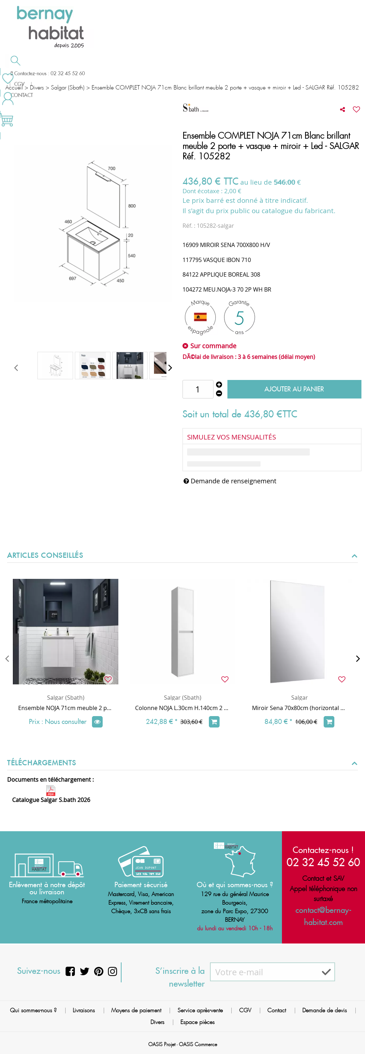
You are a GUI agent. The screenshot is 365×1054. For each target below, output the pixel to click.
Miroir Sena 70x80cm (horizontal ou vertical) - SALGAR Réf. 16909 (299, 708)
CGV (245, 1010)
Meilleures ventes (33, 87)
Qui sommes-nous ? (33, 1010)
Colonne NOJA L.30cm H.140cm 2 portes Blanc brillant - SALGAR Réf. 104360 (182, 708)
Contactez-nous (274, 72)
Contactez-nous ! (323, 849)
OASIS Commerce (198, 1044)
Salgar (299, 697)
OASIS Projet (161, 1044)
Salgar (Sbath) (65, 697)
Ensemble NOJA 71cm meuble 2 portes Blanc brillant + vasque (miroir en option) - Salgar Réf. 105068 (65, 708)
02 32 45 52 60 (323, 862)
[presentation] (16, 367)
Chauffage (93, 73)
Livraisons (84, 1010)
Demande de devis (206, 72)
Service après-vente (200, 1010)
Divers (157, 1022)
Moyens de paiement (136, 1010)
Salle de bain (32, 73)
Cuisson (145, 73)
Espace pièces (197, 1022)
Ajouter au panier (294, 389)
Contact (276, 1010)
